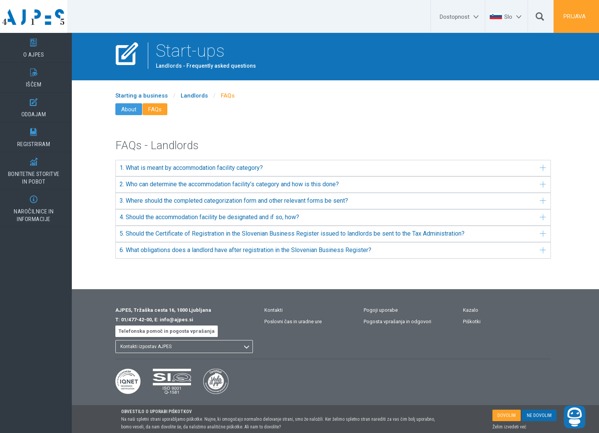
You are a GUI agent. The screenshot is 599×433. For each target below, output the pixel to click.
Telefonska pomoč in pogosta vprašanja (171, 331)
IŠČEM (38, 75)
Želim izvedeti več (509, 427)
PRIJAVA (574, 16)
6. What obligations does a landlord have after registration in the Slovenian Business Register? (337, 250)
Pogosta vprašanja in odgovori (402, 321)
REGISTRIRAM (38, 135)
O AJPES (38, 45)
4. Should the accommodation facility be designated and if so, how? (337, 217)
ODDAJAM (38, 105)
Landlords (198, 95)
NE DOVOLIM (539, 415)
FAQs (232, 95)
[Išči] (540, 18)
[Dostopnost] (460, 16)
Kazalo (475, 310)
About (133, 109)
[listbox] (188, 346)
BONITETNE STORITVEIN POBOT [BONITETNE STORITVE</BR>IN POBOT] (38, 168)
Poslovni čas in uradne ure (297, 321)
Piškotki (476, 321)
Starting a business (146, 95)
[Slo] (514, 16)
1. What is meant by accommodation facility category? (337, 167)
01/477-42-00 (141, 319)
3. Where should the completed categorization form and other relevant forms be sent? (337, 200)
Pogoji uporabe (385, 310)
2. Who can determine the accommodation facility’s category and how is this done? (337, 184)
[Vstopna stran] (38, 16)
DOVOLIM (506, 415)
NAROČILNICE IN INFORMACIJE (38, 206)
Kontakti (278, 310)
